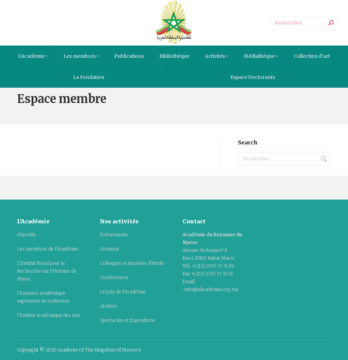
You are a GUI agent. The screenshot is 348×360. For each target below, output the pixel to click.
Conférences (114, 277)
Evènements (114, 235)
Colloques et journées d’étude (132, 263)
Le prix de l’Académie (123, 292)
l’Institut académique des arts (49, 315)
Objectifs (26, 235)
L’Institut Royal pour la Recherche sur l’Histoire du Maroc (46, 271)
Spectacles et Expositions (127, 320)
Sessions (109, 249)
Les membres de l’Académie (47, 249)
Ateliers (108, 306)
